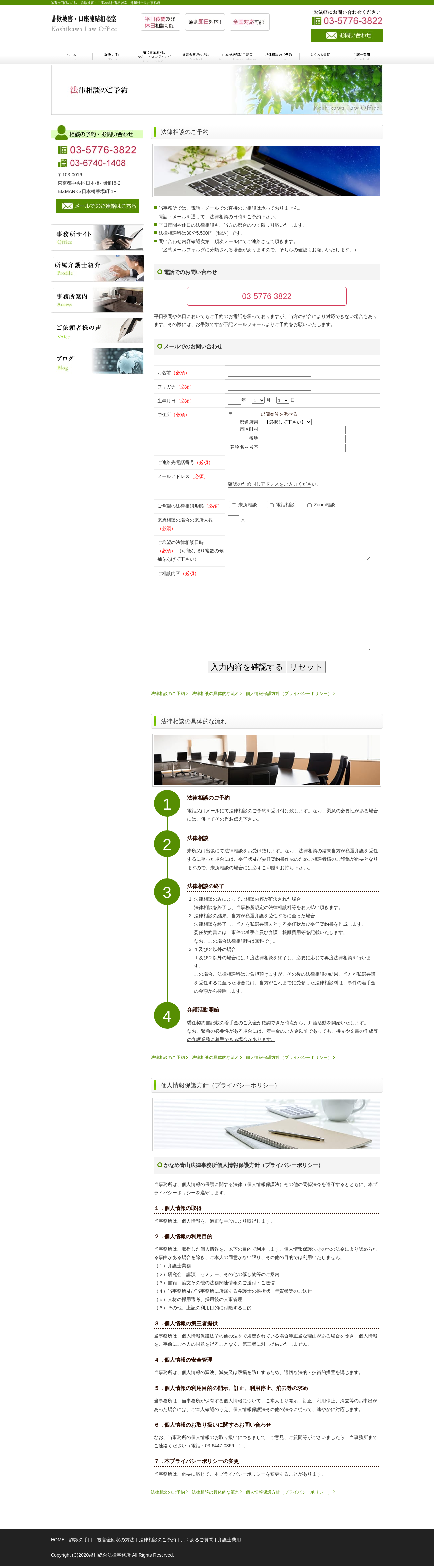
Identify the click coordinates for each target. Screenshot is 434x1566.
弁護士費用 (361, 56)
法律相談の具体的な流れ (215, 693)
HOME (58, 1539)
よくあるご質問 (197, 1539)
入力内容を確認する (247, 666)
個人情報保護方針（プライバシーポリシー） (289, 693)
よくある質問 (320, 56)
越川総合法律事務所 (110, 1555)
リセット (306, 666)
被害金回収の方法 (195, 56)
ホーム (71, 56)
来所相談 (244, 504)
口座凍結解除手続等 (237, 56)
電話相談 (282, 504)
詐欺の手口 (112, 56)
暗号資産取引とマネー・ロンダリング (154, 56)
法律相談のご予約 (278, 56)
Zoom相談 (321, 504)
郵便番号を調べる (279, 413)
